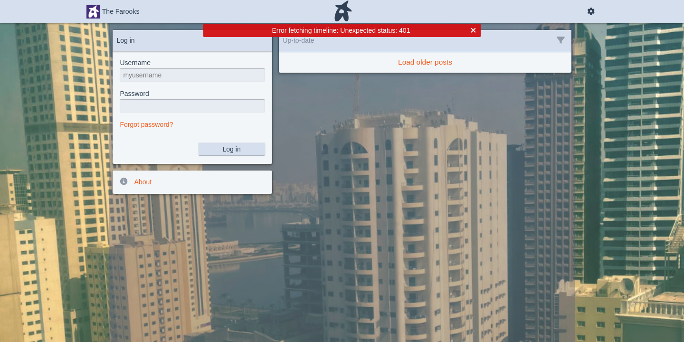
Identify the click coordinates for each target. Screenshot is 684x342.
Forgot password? (146, 124)
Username (135, 62)
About (135, 181)
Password (134, 93)
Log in (232, 149)
